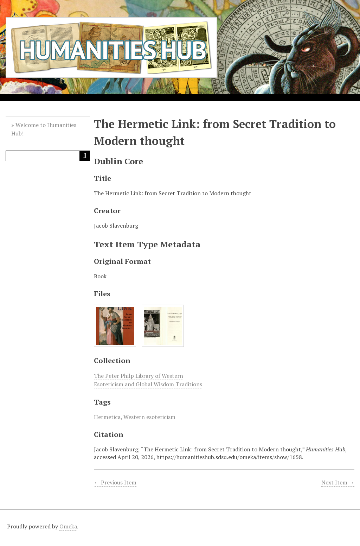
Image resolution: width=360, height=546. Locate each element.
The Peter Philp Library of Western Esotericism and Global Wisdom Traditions (148, 380)
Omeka (68, 526)
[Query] (48, 156)
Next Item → (337, 482)
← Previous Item (115, 482)
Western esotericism (149, 417)
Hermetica (107, 417)
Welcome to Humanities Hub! (43, 129)
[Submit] (84, 156)
